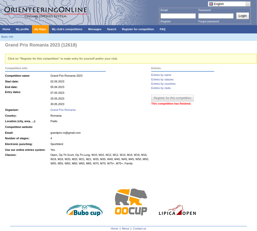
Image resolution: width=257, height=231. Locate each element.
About (125, 228)
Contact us (139, 228)
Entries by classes (162, 79)
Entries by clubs (161, 87)
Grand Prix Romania (63, 109)
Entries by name (161, 74)
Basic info (7, 36)
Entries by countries (163, 83)
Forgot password (208, 21)
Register (165, 21)
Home (114, 228)
